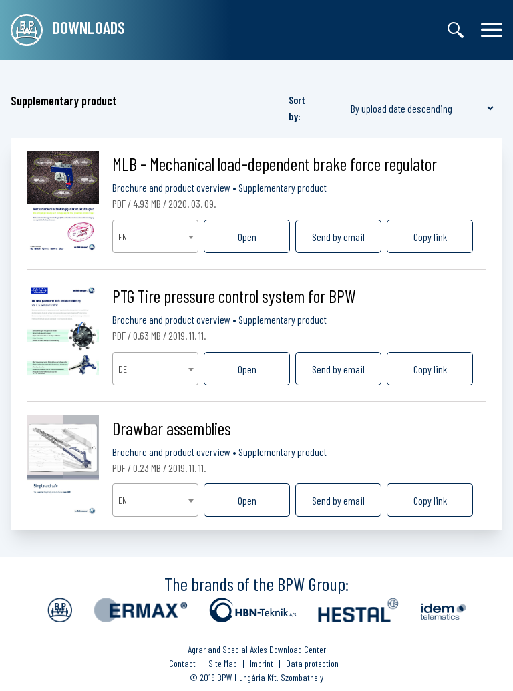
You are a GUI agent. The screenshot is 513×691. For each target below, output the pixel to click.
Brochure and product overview (171, 187)
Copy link (430, 236)
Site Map (222, 663)
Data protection (312, 663)
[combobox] (155, 236)
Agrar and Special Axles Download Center (257, 649)
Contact (182, 663)
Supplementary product (282, 187)
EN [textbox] (122, 236)
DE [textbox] (122, 369)
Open (247, 236)
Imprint (261, 663)
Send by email (338, 236)
